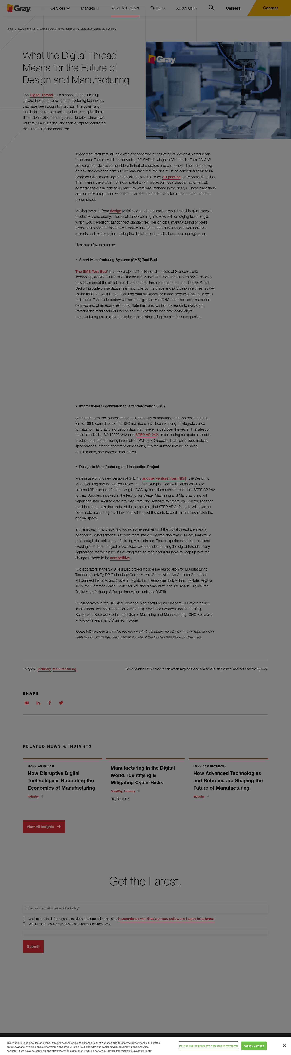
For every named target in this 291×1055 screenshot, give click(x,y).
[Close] (284, 1045)
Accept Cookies (254, 1045)
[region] (145, 1046)
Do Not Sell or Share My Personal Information (208, 1045)
